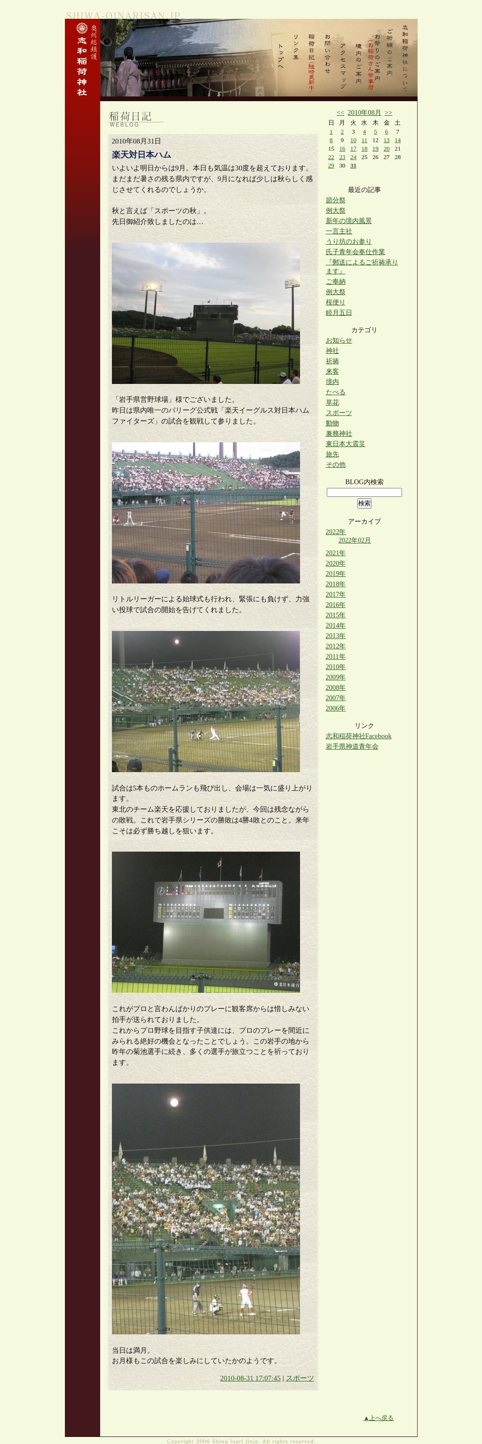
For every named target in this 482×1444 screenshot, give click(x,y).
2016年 (336, 604)
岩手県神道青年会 (352, 746)
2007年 (336, 698)
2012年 (336, 646)
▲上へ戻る (378, 1417)
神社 (332, 350)
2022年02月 (355, 540)
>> (388, 112)
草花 (332, 402)
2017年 (336, 594)
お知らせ (339, 340)
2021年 (336, 553)
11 (364, 140)
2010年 (336, 666)
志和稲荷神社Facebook (359, 736)
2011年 (336, 656)
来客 (332, 371)
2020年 (336, 563)
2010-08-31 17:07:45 (250, 1378)
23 (342, 156)
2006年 (336, 708)
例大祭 (336, 210)
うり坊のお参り (349, 241)
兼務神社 (339, 433)
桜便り (336, 302)
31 (353, 165)
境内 (332, 381)
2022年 (336, 531)
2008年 (336, 687)
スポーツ (300, 1378)
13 (387, 140)
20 (387, 148)
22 (331, 156)
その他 (336, 464)
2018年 (336, 584)
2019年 (336, 573)
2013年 (336, 635)
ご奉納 (336, 281)
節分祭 (336, 200)
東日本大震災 (345, 443)
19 (375, 148)
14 (398, 140)
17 (353, 148)
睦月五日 (339, 312)
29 (331, 165)
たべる (336, 392)
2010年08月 (364, 112)
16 (342, 148)
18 (365, 148)
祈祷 (332, 361)
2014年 (336, 625)
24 (353, 156)
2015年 (336, 615)
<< (340, 112)
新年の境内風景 (349, 220)
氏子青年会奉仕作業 (355, 251)
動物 (332, 423)
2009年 (336, 677)
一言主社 (339, 231)
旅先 (332, 454)
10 (353, 140)
